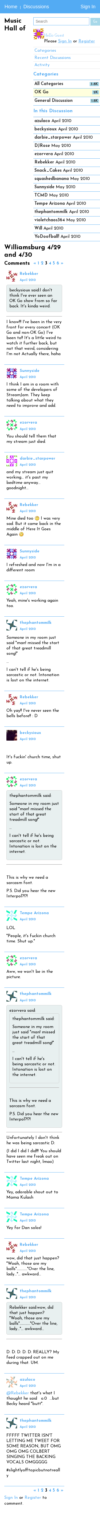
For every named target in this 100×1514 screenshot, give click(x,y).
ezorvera (43, 154)
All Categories (48, 84)
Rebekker (44, 162)
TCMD (41, 195)
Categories (45, 51)
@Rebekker (17, 1393)
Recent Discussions (52, 58)
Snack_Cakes (48, 170)
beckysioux (45, 129)
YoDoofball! (46, 237)
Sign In (88, 6)
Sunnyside (44, 187)
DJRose (42, 146)
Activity (42, 65)
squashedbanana (51, 179)
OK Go (41, 92)
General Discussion (53, 101)
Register (86, 41)
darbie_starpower (52, 137)
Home (11, 6)
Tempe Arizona (49, 204)
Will (38, 228)
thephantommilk (51, 212)
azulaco (42, 121)
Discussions (36, 6)
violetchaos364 (49, 220)
